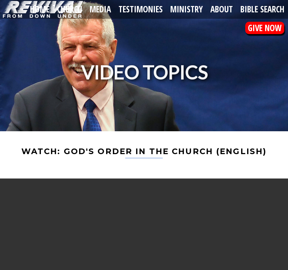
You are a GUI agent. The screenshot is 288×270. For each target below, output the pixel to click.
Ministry (186, 9)
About (221, 9)
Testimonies (140, 9)
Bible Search (262, 9)
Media (100, 9)
